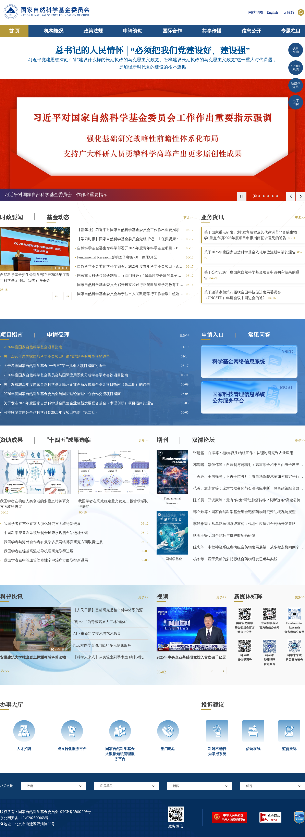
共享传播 (211, 31)
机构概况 (53, 31)
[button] (255, 196)
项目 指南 (295, 49)
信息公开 (251, 31)
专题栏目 (291, 31)
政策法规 (93, 31)
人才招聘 (295, 102)
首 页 (14, 31)
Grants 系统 (295, 67)
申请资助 (133, 31)
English (272, 12)
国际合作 (172, 31)
